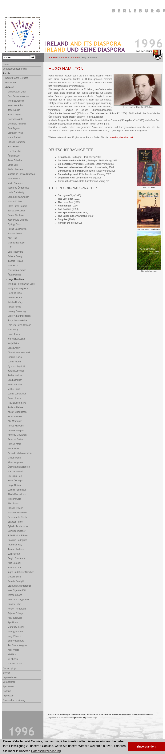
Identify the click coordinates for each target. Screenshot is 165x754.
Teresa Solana (15, 595)
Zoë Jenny (13, 329)
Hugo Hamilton (16, 279)
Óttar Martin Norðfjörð (19, 467)
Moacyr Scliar (15, 576)
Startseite (53, 57)
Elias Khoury (14, 348)
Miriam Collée (15, 201)
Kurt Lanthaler (15, 384)
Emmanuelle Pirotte (18, 517)
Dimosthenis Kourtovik (19, 352)
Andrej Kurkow (15, 375)
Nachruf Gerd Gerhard (16, 78)
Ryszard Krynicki (16, 366)
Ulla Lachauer (15, 380)
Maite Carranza (15, 183)
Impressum (8, 695)
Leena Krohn (14, 361)
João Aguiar (14, 110)
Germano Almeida (17, 123)
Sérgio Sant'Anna (16, 558)
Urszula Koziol (15, 357)
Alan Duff (12, 238)
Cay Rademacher (16, 531)
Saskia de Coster (16, 210)
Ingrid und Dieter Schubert (21, 572)
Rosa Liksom (14, 398)
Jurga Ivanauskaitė (17, 320)
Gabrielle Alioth (15, 119)
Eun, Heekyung (15, 252)
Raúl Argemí (14, 128)
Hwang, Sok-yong (17, 311)
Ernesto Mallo (15, 416)
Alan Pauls (13, 503)
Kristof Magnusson (17, 412)
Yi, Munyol (13, 659)
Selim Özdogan (15, 480)
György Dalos (15, 224)
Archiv (64, 57)
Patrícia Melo (14, 444)
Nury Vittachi (14, 636)
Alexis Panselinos (17, 494)
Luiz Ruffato (14, 553)
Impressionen (10, 677)
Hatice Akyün (14, 114)
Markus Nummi (15, 471)
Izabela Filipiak (15, 261)
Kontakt (7, 691)
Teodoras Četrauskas (18, 187)
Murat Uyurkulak (16, 627)
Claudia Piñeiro (15, 508)
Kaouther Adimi (15, 105)
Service (6, 672)
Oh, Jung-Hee (15, 476)
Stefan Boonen (15, 169)
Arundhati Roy (15, 544)
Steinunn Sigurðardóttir (19, 586)
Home (6, 64)
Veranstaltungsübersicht (15, 68)
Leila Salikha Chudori (18, 197)
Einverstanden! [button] (146, 746)
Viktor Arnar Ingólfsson (19, 316)
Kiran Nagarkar (15, 462)
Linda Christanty (16, 192)
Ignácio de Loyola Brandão (21, 174)
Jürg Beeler (13, 146)
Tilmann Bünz (15, 178)
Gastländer (11, 82)
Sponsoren (8, 686)
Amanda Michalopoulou (19, 453)
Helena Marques (16, 430)
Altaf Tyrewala (15, 618)
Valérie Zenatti (15, 663)
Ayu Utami (13, 622)
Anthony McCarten (17, 435)
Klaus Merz (13, 448)
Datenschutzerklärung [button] (46, 751)
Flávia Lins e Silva (17, 402)
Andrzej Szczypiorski (18, 599)
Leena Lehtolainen (17, 393)
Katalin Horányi (15, 302)
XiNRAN (12, 654)
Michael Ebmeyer (16, 242)
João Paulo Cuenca (18, 219)
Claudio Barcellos (16, 142)
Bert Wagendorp (16, 640)
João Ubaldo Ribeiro (18, 535)
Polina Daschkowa (17, 229)
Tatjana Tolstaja (15, 613)
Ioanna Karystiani (16, 338)
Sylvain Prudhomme (18, 526)
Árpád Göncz (14, 274)
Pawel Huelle (14, 306)
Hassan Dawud (15, 233)
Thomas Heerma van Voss (21, 284)
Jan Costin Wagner (17, 645)
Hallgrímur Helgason (18, 288)
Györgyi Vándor (15, 631)
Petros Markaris (16, 425)
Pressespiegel (10, 668)
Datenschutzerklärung (14, 700)
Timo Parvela (14, 499)
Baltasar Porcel (15, 521)
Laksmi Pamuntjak (17, 489)
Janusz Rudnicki (16, 549)
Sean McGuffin (15, 439)
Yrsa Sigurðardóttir (17, 590)
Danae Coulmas (16, 215)
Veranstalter (9, 682)
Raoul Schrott (15, 567)
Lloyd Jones (14, 334)
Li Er (10, 247)
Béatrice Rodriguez (17, 540)
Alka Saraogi (14, 563)
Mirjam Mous (14, 457)
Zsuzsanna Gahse (17, 270)
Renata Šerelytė (16, 581)
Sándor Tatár (14, 604)
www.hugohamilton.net (121, 137)
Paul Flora (13, 265)
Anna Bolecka (15, 160)
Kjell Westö (13, 650)
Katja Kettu (13, 343)
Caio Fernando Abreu (18, 96)
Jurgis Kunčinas (16, 370)
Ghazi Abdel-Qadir (17, 91)
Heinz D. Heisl (15, 293)
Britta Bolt (13, 165)
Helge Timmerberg (17, 608)
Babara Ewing (15, 256)
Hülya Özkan (14, 485)
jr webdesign (91, 718)
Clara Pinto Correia (17, 206)
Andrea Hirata (15, 297)
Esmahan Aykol (15, 133)
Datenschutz (66, 718)
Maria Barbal (14, 137)
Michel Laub (14, 389)
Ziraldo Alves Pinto (17, 512)
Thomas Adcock (16, 101)
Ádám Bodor (14, 155)
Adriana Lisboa (15, 407)
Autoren (74, 57)
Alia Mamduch (15, 421)
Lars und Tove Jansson (19, 325)
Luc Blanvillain (15, 151)
